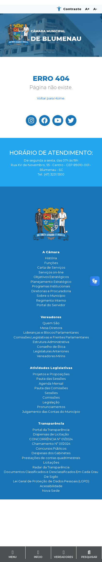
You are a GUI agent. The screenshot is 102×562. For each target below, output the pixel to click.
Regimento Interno (51, 300)
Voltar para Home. (51, 98)
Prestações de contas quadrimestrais (51, 458)
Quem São (51, 323)
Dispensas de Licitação (51, 434)
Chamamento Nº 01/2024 (51, 444)
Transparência (51, 423)
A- (95, 9)
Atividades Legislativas (51, 368)
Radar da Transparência (51, 467)
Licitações (51, 462)
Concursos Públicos (51, 448)
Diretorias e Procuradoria (51, 291)
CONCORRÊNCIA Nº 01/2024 (51, 439)
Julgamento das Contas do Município (51, 411)
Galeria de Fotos (51, 523)
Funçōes (51, 263)
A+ (87, 9)
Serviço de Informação (51, 545)
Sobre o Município (51, 295)
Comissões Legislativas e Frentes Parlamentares (51, 337)
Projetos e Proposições (51, 374)
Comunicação (51, 502)
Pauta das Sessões (51, 379)
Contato (51, 539)
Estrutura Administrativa (51, 342)
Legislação (51, 402)
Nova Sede (51, 490)
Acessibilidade (51, 486)
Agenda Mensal (51, 383)
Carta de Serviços (51, 267)
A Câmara (51, 252)
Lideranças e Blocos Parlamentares (51, 332)
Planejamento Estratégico (51, 282)
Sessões (51, 393)
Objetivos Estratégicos (51, 277)
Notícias (51, 508)
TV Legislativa (51, 518)
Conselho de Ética (51, 347)
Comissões (51, 397)
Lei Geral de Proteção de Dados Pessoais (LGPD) (51, 481)
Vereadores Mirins (51, 356)
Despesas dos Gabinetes (51, 453)
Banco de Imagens (51, 527)
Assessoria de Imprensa (51, 513)
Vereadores (51, 317)
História (51, 258)
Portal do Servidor (51, 305)
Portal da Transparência (51, 430)
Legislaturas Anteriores (51, 351)
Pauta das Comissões (51, 388)
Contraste (72, 9)
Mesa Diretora (51, 328)
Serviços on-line (51, 272)
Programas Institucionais (51, 286)
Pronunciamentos (51, 407)
